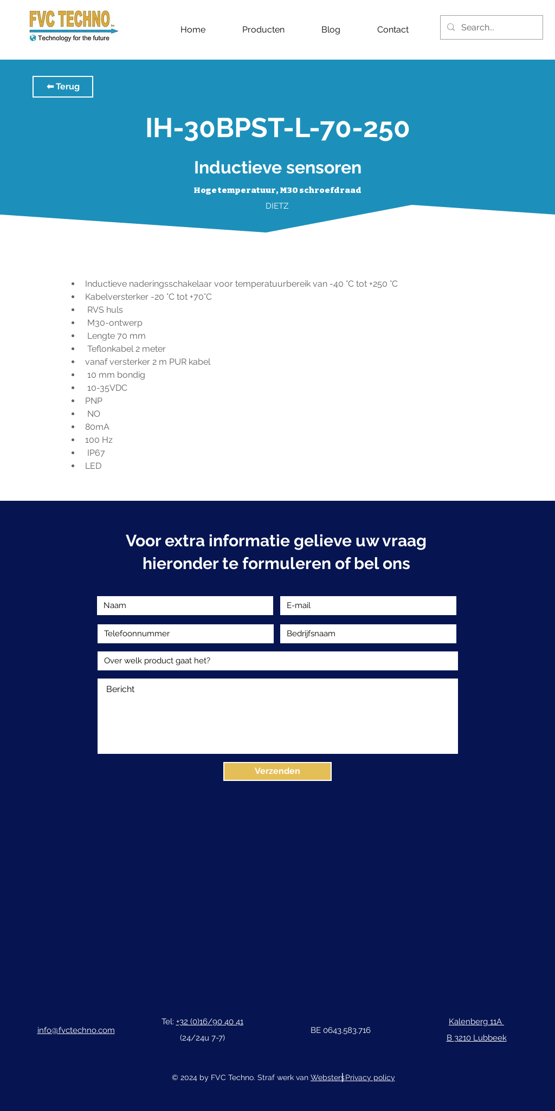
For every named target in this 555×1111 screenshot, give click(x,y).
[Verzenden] (277, 771)
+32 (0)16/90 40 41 (209, 1021)
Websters (328, 1077)
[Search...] (490, 27)
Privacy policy (370, 1077)
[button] (63, 87)
